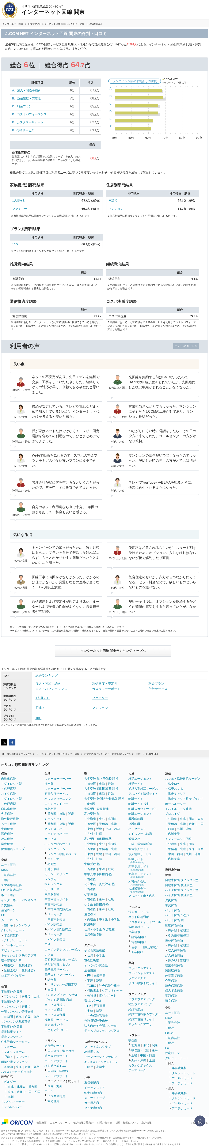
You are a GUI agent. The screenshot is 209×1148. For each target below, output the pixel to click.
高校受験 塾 (92, 813)
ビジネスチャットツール (144, 922)
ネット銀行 (8, 895)
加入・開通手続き (29, 90)
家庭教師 (90, 924)
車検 (47, 944)
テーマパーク (137, 1070)
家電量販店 (91, 1082)
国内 (50, 1086)
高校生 (91, 919)
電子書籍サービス (56, 969)
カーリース (52, 889)
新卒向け (137, 952)
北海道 (91, 818)
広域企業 (174, 833)
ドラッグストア (94, 1088)
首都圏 (8, 1016)
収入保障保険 (177, 950)
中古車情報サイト (56, 899)
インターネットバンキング (19, 900)
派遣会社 (134, 839)
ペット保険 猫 (174, 920)
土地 (36, 996)
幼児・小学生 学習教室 (99, 929)
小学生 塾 (90, 894)
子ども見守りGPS (57, 1030)
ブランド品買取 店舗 (58, 999)
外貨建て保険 (174, 975)
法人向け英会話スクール (100, 1025)
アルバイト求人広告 (141, 896)
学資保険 (7, 844)
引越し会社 (52, 869)
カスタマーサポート (30, 122)
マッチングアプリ (140, 1024)
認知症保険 (172, 970)
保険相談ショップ (13, 849)
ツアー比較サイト (56, 1076)
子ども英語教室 (94, 950)
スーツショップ (94, 1098)
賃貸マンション (11, 1036)
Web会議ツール (138, 927)
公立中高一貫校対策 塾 (99, 884)
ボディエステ (137, 978)
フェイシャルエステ (141, 973)
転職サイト (135, 798)
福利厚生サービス (56, 1020)
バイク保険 (8, 793)
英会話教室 (91, 960)
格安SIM (173, 783)
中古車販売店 (53, 904)
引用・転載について (126, 1122)
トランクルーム (55, 849)
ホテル (49, 1091)
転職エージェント (140, 813)
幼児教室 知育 (93, 934)
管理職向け (138, 942)
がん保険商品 (174, 955)
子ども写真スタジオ (58, 964)
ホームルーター (175, 803)
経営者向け (138, 937)
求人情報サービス (140, 854)
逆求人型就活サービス (143, 788)
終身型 (172, 930)
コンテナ (53, 859)
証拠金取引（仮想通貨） (20, 970)
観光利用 (53, 1101)
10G (15, 244)
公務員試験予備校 (96, 1020)
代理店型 (10, 788)
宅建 (90, 980)
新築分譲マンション (14, 1062)
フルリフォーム (14, 1051)
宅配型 (52, 864)
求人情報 (146, 1122)
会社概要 (42, 1122)
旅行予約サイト (55, 1045)
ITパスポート (107, 995)
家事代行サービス (56, 793)
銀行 (7, 880)
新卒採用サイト (138, 868)
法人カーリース (138, 912)
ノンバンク (23, 925)
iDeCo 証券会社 (11, 890)
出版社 (52, 989)
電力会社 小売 (54, 1025)
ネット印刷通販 (138, 917)
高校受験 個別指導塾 (98, 839)
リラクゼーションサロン (100, 1056)
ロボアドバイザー (13, 975)
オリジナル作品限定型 (62, 984)
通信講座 (90, 970)
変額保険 (171, 995)
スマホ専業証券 (11, 885)
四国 (171, 829)
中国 (201, 824)
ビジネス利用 (56, 1096)
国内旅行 (53, 1051)
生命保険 (7, 829)
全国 (152, 1060)
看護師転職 (135, 818)
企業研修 (134, 932)
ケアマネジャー (112, 990)
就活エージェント (140, 778)
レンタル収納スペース (62, 854)
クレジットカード (13, 930)
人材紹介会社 (137, 883)
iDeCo (169, 1033)
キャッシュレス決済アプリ (19, 955)
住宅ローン (8, 910)
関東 (155, 1045)
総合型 (52, 979)
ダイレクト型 (13, 783)
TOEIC (91, 985)
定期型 (184, 930)
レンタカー (52, 879)
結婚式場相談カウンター (144, 1014)
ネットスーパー (55, 829)
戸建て (113, 200)
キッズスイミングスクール (100, 1062)
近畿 (28, 1016)
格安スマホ (175, 788)
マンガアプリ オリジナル (61, 994)
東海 (19, 1016)
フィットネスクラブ (97, 1046)
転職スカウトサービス (143, 809)
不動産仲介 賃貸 (12, 1026)
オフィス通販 (53, 1009)
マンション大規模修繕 (16, 1021)
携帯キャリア (177, 793)
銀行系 (8, 925)
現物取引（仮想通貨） (19, 965)
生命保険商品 (174, 940)
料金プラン (24, 106)
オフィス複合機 (55, 1014)
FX (3, 915)
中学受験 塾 (92, 864)
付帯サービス (25, 130)
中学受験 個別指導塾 (98, 874)
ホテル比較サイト (56, 1061)
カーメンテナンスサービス (62, 949)
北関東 (21, 1086)
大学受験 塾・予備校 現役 (101, 778)
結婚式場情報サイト (141, 1019)
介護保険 (171, 980)
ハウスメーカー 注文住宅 (16, 1071)
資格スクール (93, 1000)
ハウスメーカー (14, 1101)
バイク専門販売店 (59, 929)
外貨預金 (7, 905)
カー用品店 (91, 1102)
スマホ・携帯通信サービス (183, 778)
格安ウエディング (140, 1004)
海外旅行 (68, 1051)
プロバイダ (172, 813)
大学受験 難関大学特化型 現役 (104, 798)
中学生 (103, 919)
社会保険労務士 (109, 985)
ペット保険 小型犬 (177, 915)
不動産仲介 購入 (12, 1001)
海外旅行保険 (10, 818)
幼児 (90, 955)
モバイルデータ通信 (178, 809)
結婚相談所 (135, 1009)
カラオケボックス (140, 1065)
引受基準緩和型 (178, 935)
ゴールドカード (14, 945)
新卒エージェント (140, 875)
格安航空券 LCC (55, 1066)
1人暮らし (19, 200)
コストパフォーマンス (32, 114)
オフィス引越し (55, 1005)
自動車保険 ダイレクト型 (181, 880)
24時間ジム (91, 1051)
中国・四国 (33, 1092)
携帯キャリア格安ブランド (186, 798)
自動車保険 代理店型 (179, 885)
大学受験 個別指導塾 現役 (101, 788)
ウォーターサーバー (58, 778)
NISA (4, 870)
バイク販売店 (53, 924)
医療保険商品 (174, 925)
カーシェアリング (56, 874)
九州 (36, 1016)
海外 (59, 1086)
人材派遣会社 (137, 890)
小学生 (115, 919)
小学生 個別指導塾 (96, 904)
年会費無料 (11, 935)
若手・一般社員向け (144, 947)
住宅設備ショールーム (16, 1041)
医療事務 (100, 975)
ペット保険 (8, 824)
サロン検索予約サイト (143, 983)
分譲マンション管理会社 (17, 1011)
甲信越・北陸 (108, 824)
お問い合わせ (104, 1122)
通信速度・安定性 (29, 98)
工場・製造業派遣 (140, 844)
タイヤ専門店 (93, 1108)
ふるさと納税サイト (58, 844)
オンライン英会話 (96, 965)
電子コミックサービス (59, 974)
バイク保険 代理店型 (179, 895)
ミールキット (53, 818)
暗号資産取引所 (11, 960)
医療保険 (7, 833)
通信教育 (90, 914)
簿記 (99, 980)
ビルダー (10, 1081)
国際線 (63, 1071)
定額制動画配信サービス (61, 959)
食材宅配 (50, 809)
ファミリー (19, 208)
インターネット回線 (178, 839)
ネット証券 (8, 864)
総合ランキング (46, 675)
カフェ (49, 954)
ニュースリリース (60, 1122)
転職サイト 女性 (139, 803)
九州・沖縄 (94, 833)
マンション (116, 208)
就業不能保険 (174, 965)
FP (89, 975)
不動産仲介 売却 (12, 991)
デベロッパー (13, 1107)
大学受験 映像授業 (96, 809)
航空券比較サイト (56, 1056)
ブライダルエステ (140, 968)
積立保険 (171, 1000)
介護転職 (134, 824)
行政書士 (93, 990)
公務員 (91, 995)
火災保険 (7, 813)
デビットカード (11, 950)
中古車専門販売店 (59, 909)
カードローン (10, 920)
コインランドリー (56, 803)
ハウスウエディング (141, 999)
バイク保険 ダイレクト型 (181, 890)
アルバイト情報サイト (143, 793)
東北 (11, 1086)
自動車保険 (8, 778)
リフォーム (8, 1046)
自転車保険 (8, 809)
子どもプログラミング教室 (102, 1030)
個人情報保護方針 (83, 1122)
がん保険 (7, 839)
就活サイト (135, 783)
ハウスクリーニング (58, 798)
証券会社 (10, 875)
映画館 (132, 1040)
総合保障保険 (174, 985)
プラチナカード (182, 1083)
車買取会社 (52, 894)
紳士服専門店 (93, 1093)
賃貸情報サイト (11, 1031)
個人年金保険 (174, 990)
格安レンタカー (55, 884)
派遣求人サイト (138, 849)
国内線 (52, 1071)
